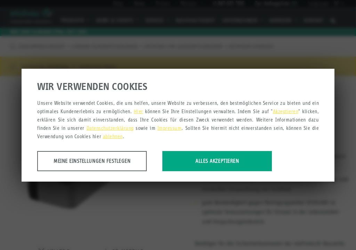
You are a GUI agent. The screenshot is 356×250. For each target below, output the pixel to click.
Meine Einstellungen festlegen (92, 161)
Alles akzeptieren (217, 161)
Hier (138, 111)
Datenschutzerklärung (110, 128)
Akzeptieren (286, 111)
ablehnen (113, 136)
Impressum (169, 128)
